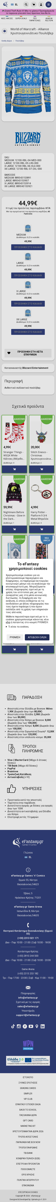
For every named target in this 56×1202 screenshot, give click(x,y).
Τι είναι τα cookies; (18, 626)
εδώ (8, 622)
